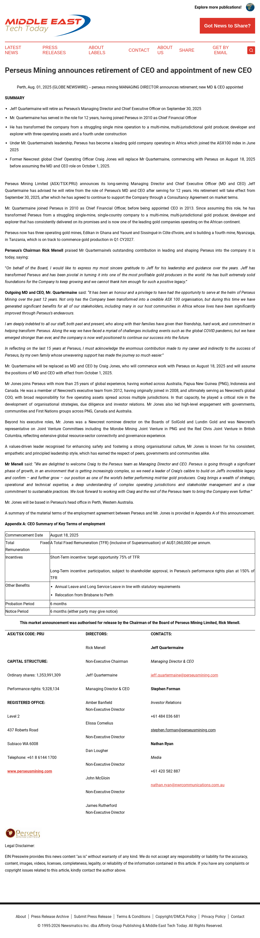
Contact (139, 50)
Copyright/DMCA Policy (175, 916)
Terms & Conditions (133, 916)
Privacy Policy (213, 916)
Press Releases (54, 50)
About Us (165, 50)
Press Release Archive (50, 916)
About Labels (97, 50)
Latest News (13, 50)
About (21, 916)
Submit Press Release (92, 916)
